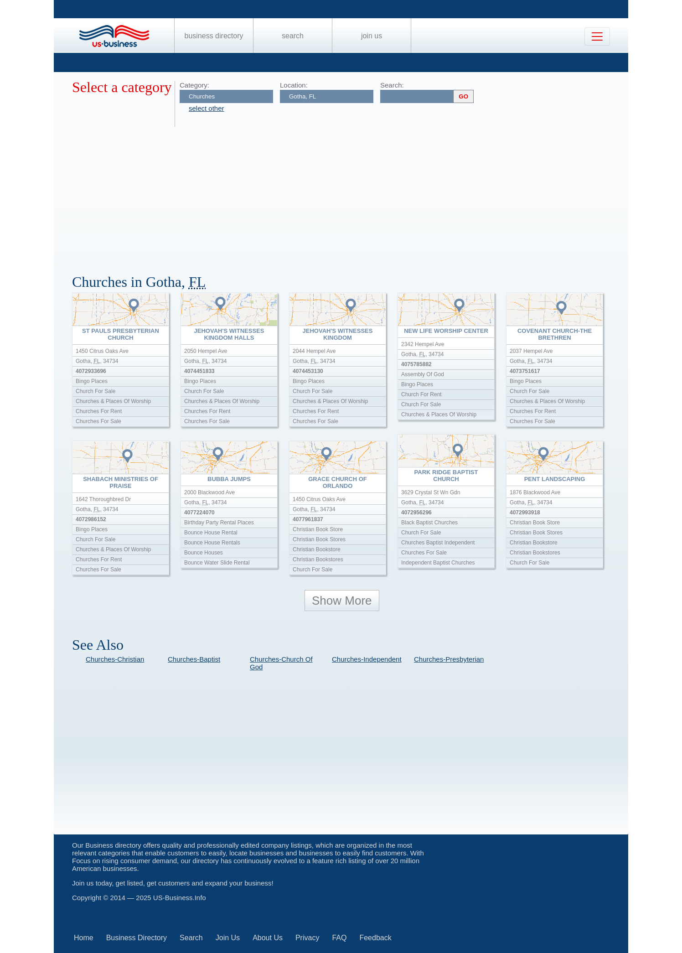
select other (206, 108)
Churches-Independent (367, 659)
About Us (268, 938)
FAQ (339, 938)
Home (83, 938)
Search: (392, 85)
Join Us (371, 36)
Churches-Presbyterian (449, 659)
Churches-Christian (115, 659)
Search (293, 36)
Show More (342, 600)
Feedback (375, 938)
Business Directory (214, 36)
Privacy (307, 938)
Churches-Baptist (194, 659)
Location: (294, 85)
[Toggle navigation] (597, 36)
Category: (194, 85)
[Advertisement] (345, 195)
